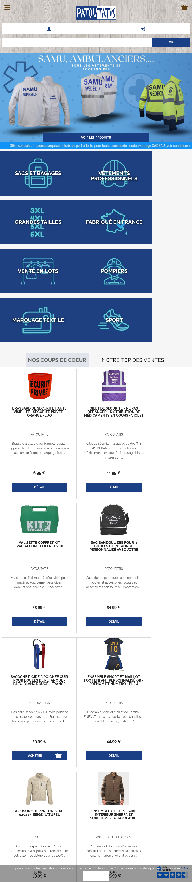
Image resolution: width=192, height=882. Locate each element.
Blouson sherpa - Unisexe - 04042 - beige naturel (33, 610)
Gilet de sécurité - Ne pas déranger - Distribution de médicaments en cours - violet (96, 343)
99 (33, 667)
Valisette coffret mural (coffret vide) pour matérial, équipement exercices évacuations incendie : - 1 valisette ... (158, 380)
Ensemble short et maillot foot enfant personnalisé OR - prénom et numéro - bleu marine (158, 479)
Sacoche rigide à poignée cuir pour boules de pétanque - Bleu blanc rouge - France (96, 478)
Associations (177, 829)
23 (158, 402)
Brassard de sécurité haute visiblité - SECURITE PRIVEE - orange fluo (33, 343)
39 (96, 536)
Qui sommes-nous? (49, 824)
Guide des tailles (17, 814)
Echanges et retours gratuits (19, 804)
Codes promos (46, 814)
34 (33, 536)
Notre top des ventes (133, 290)
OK (96, 876)
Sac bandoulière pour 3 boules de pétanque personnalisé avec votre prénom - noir (33, 478)
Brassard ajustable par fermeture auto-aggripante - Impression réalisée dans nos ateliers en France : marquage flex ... (33, 380)
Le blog (11, 824)
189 (96, 667)
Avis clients (178, 810)
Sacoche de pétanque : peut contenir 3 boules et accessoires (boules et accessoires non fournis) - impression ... (33, 514)
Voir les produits (96, 137)
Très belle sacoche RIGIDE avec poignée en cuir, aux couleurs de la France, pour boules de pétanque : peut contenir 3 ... (96, 514)
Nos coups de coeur (57, 290)
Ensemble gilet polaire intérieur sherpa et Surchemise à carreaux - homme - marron (96, 612)
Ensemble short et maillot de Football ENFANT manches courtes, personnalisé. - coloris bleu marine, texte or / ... (158, 514)
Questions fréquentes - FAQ (166, 801)
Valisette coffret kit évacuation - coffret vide (158, 341)
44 (158, 536)
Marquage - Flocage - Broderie (164, 820)
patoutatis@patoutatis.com (96, 834)
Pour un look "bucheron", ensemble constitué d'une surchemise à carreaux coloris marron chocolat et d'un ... (96, 648)
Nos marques (176, 815)
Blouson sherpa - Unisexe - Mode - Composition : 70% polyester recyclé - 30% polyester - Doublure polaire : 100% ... (33, 648)
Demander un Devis (172, 806)
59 (33, 671)
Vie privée (43, 804)
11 (96, 402)
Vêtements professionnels (168, 824)
